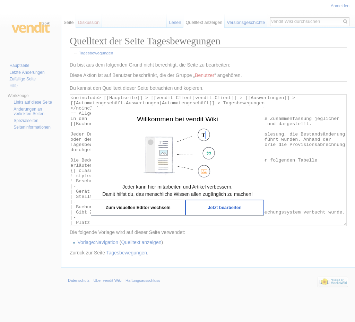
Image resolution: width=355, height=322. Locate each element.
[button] (138, 207)
